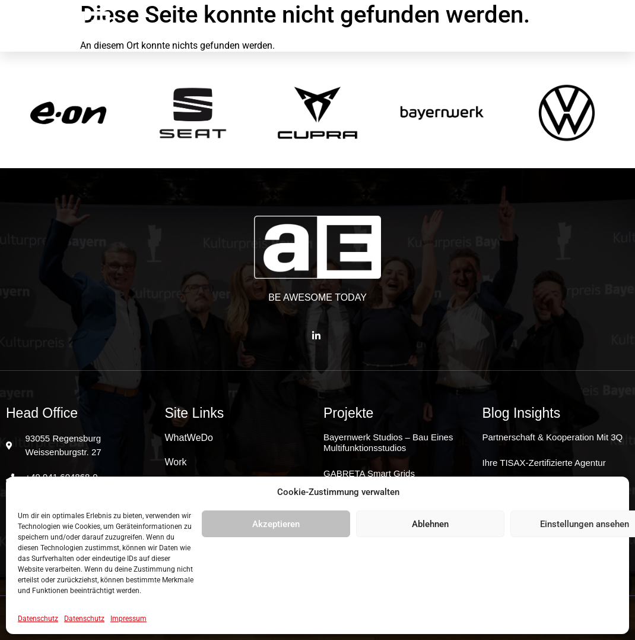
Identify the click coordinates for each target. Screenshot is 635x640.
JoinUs (514, 26)
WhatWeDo (255, 26)
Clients (375, 26)
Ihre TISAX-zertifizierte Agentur (544, 463)
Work (319, 26)
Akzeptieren (276, 524)
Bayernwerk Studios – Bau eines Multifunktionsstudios (388, 442)
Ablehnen (430, 524)
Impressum (128, 618)
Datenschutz (38, 618)
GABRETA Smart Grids (369, 473)
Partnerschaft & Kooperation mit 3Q (552, 437)
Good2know (445, 26)
